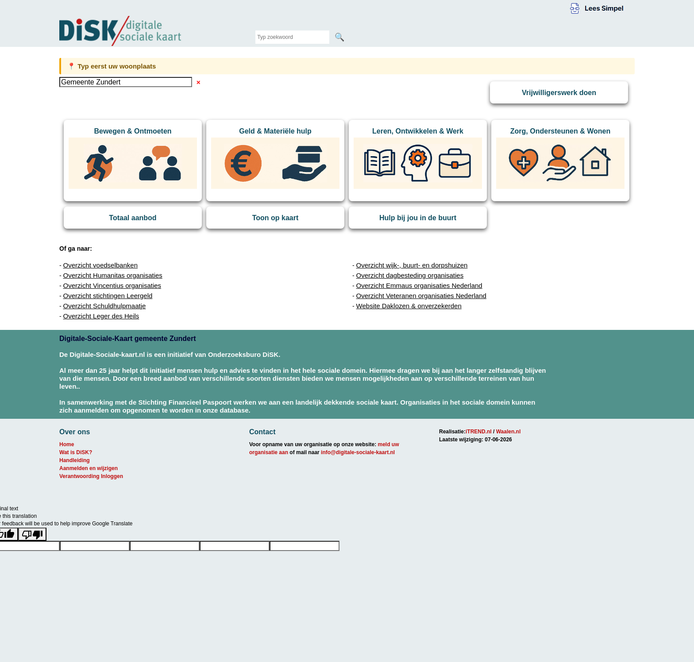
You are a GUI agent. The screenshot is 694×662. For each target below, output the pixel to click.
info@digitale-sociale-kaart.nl (358, 452)
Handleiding (74, 460)
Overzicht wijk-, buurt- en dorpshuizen (412, 265)
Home (66, 444)
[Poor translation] (32, 534)
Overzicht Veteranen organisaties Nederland (421, 295)
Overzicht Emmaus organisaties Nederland (419, 285)
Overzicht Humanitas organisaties (112, 275)
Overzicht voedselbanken (100, 265)
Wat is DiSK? (75, 452)
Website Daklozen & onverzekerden (409, 306)
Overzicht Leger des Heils (101, 316)
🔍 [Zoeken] (339, 37)
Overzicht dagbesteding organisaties (410, 275)
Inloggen (112, 476)
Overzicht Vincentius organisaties (112, 285)
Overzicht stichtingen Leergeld (108, 295)
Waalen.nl (508, 432)
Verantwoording (79, 476)
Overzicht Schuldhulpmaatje (104, 306)
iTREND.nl (479, 432)
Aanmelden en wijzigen (88, 468)
